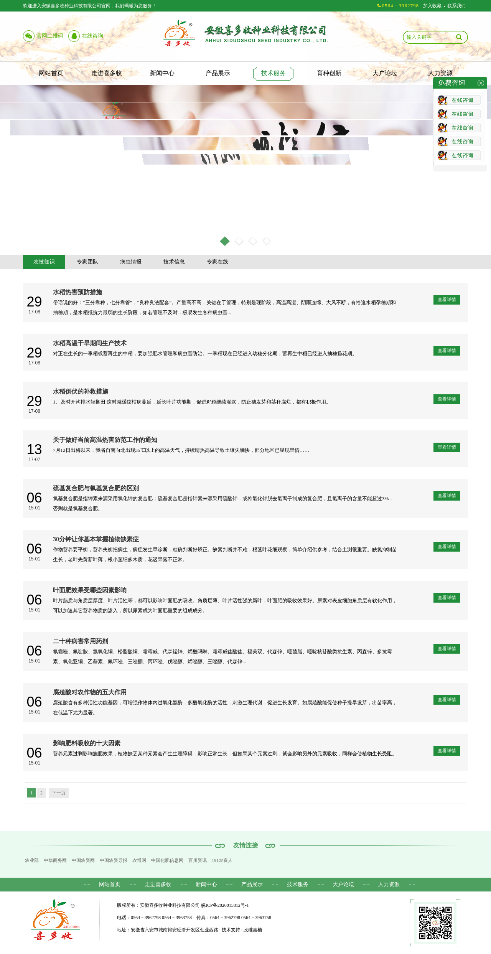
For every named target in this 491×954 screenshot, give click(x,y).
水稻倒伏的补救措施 (80, 391)
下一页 (59, 793)
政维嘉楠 (253, 930)
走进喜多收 (106, 73)
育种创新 (329, 73)
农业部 (32, 860)
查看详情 (447, 299)
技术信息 (174, 262)
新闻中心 (162, 73)
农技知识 (44, 262)
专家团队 (87, 262)
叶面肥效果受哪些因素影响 (90, 590)
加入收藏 (432, 5)
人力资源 (440, 73)
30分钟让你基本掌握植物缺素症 (96, 539)
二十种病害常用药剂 (80, 641)
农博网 (139, 860)
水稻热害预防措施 (77, 292)
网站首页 (51, 73)
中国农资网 (83, 860)
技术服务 (273, 73)
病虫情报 (131, 262)
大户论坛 (384, 73)
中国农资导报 (113, 860)
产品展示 (218, 73)
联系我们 (456, 5)
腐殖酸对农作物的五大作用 (90, 692)
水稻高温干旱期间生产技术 (90, 343)
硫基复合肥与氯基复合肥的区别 (96, 488)
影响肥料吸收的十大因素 (86, 743)
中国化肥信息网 (167, 860)
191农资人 (222, 860)
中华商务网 (55, 860)
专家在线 (217, 262)
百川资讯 (197, 860)
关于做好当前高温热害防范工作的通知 (105, 440)
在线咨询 (92, 36)
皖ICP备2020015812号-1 (225, 905)
